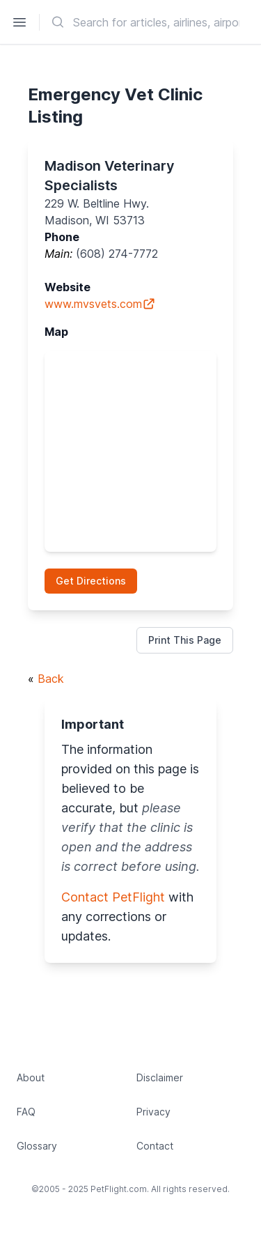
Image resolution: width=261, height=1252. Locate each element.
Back (51, 679)
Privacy (153, 1112)
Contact (154, 1146)
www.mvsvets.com (100, 304)
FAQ (26, 1112)
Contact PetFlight (113, 897)
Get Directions (91, 581)
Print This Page (184, 640)
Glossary (37, 1146)
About (31, 1077)
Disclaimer (159, 1077)
